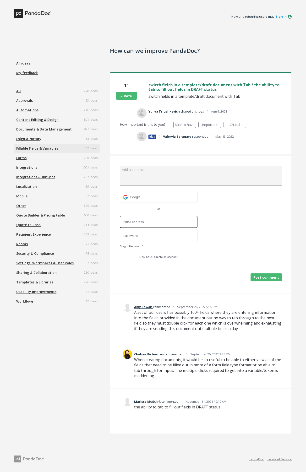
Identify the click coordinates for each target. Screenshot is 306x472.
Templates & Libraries (34, 282)
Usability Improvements (36, 291)
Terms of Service (279, 459)
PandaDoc (256, 459)
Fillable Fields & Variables (37, 148)
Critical (238, 125)
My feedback (27, 73)
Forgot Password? (131, 246)
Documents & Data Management (44, 129)
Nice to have (185, 125)
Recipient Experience (33, 234)
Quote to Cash (28, 224)
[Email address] (158, 222)
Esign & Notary (28, 138)
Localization (26, 186)
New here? (158, 257)
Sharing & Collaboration (36, 272)
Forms (21, 158)
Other (21, 205)
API (18, 91)
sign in (281, 16)
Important (211, 125)
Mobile (21, 196)
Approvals (24, 100)
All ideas (23, 63)
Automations (27, 110)
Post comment (266, 277)
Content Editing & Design (37, 119)
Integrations (26, 167)
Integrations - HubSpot (35, 177)
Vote (128, 96)
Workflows (24, 301)
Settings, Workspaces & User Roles (45, 263)
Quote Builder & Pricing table (40, 215)
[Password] (158, 236)
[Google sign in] (158, 197)
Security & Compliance (35, 253)
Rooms (22, 244)
